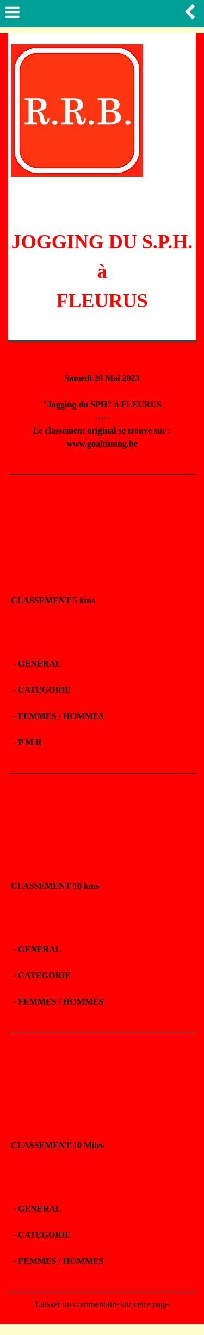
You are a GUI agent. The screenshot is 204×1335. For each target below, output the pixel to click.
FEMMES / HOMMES (60, 716)
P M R (31, 742)
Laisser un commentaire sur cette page (102, 1304)
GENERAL (39, 663)
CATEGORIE (44, 690)
